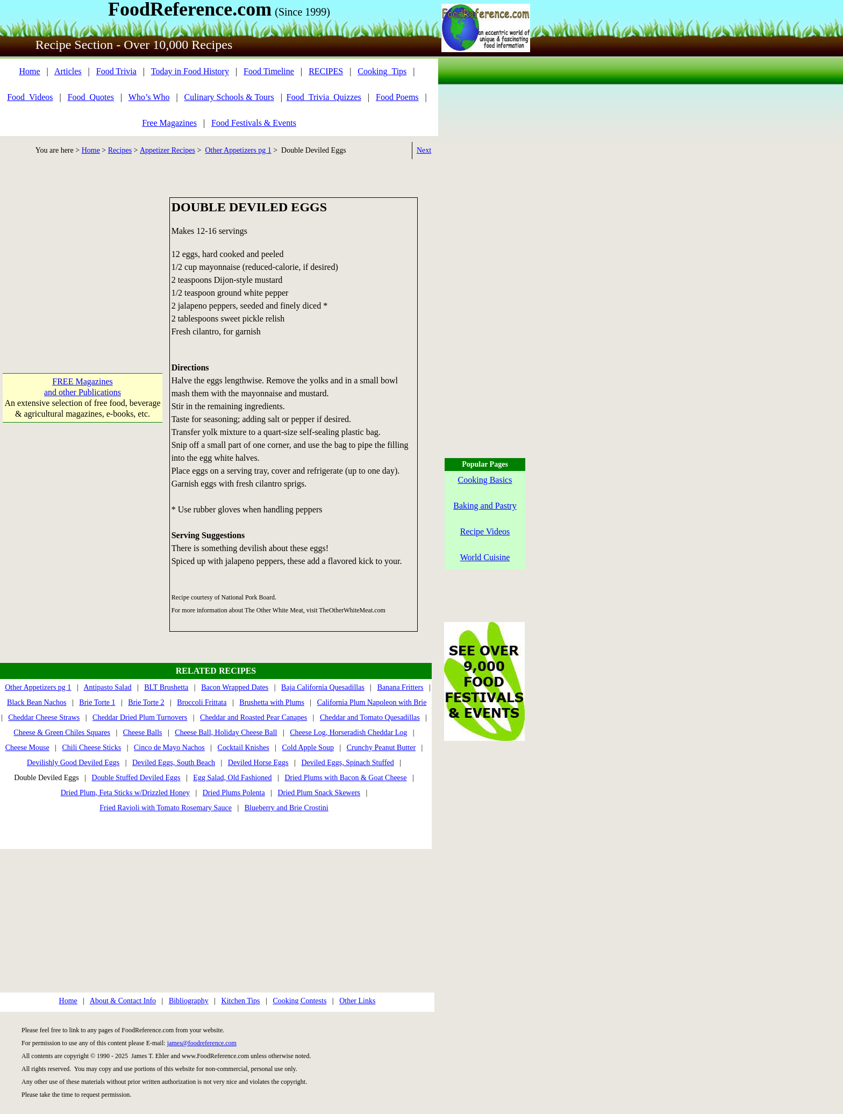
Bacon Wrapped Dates (234, 687)
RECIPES (326, 71)
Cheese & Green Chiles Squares (61, 733)
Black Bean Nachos (36, 702)
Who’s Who (149, 97)
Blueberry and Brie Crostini (286, 808)
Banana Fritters (400, 687)
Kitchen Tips (241, 1001)
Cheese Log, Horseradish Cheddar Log (348, 733)
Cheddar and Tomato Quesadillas (370, 717)
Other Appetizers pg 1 (238, 150)
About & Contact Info (123, 1001)
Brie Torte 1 (97, 702)
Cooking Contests (299, 1001)
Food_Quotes (91, 97)
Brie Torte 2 (146, 702)
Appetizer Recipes (167, 150)
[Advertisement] (82, 264)
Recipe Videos (485, 531)
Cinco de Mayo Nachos (169, 748)
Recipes (120, 150)
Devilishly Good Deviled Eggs (73, 763)
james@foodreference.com (202, 1043)
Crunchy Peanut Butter (381, 748)
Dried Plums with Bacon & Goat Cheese (345, 778)
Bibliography (189, 1001)
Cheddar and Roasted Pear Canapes (253, 717)
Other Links (357, 1001)
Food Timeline (269, 71)
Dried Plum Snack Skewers (318, 793)
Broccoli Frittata (201, 702)
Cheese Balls (142, 733)
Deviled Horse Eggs (258, 763)
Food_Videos (30, 97)
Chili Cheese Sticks (91, 748)
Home (29, 71)
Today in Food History (190, 71)
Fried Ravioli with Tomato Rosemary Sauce (165, 808)
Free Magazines (169, 122)
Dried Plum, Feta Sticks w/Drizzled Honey (125, 793)
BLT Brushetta (166, 687)
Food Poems (397, 97)
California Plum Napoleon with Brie (372, 702)
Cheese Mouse (27, 748)
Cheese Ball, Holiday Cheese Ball (226, 733)
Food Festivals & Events (253, 122)
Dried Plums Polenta (234, 793)
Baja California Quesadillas (323, 687)
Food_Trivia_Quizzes (324, 97)
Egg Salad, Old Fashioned (232, 778)
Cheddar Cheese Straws (44, 717)
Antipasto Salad (107, 687)
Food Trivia (116, 71)
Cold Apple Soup (307, 748)
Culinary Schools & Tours (229, 97)
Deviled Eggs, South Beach (173, 763)
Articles (68, 71)
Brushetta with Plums (271, 702)
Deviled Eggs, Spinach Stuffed (347, 763)
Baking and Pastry (484, 505)
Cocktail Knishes (243, 748)
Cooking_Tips (382, 71)
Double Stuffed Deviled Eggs (136, 778)
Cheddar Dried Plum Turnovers (139, 717)
